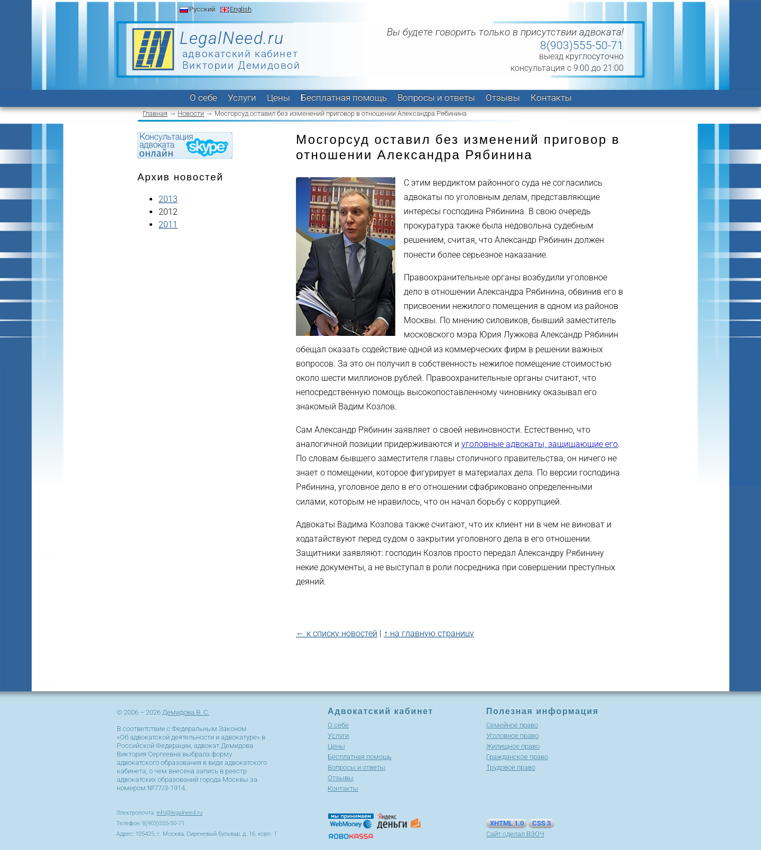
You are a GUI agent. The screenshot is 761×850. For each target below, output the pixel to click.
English (241, 9)
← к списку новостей (336, 633)
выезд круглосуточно (581, 56)
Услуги (242, 97)
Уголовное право (512, 735)
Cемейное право (512, 725)
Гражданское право (517, 757)
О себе (203, 97)
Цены (278, 97)
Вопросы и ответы (436, 97)
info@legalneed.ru (179, 812)
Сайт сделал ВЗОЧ (515, 834)
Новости (191, 113)
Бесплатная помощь (344, 97)
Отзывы (503, 97)
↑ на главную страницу (429, 633)
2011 (168, 225)
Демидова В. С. (185, 712)
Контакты (551, 97)
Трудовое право (510, 767)
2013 (168, 199)
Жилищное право (513, 746)
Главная (155, 113)
